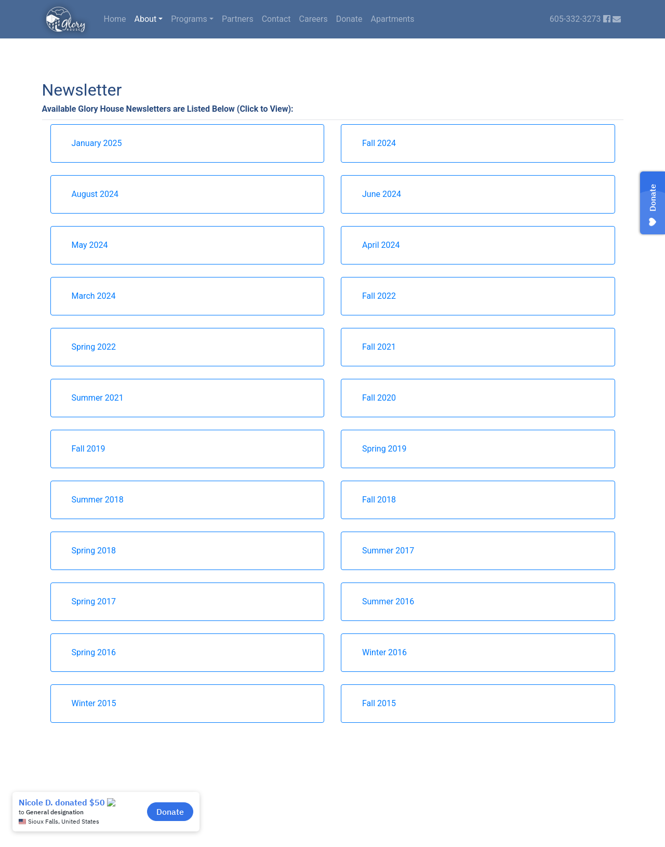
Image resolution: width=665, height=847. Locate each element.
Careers (313, 19)
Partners (238, 19)
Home (115, 19)
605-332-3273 (575, 19)
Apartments (393, 19)
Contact (276, 19)
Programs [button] (189, 19)
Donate (349, 19)
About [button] (146, 19)
